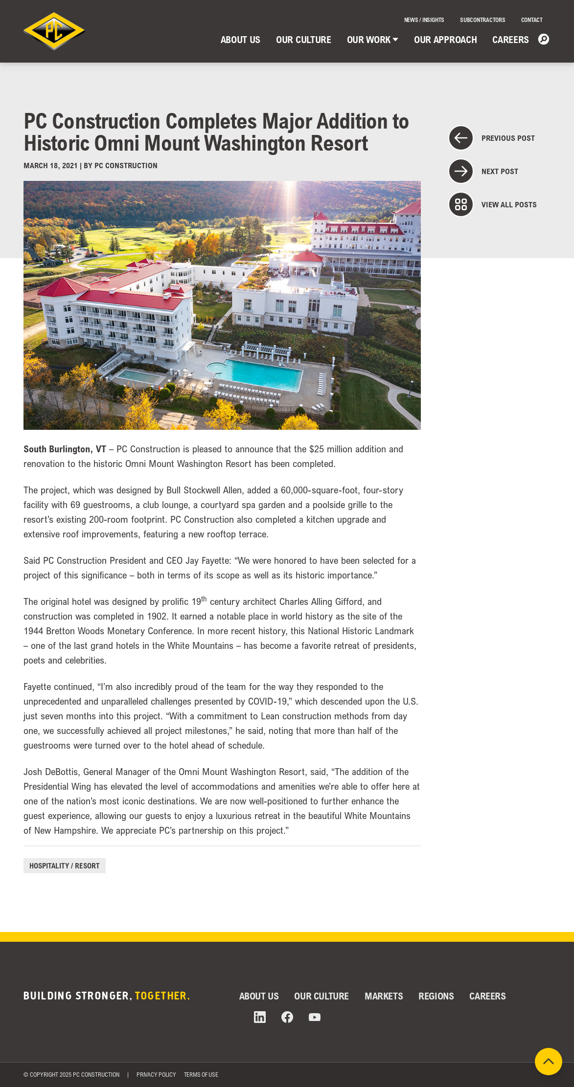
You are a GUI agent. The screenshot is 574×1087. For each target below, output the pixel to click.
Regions (436, 996)
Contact (532, 19)
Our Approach (445, 39)
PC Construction (126, 165)
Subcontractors (482, 19)
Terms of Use (201, 1074)
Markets (384, 996)
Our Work (372, 39)
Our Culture (303, 39)
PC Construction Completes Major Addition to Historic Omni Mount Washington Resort (216, 131)
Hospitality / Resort (64, 865)
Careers (510, 39)
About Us (240, 39)
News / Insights (424, 19)
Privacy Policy (156, 1074)
